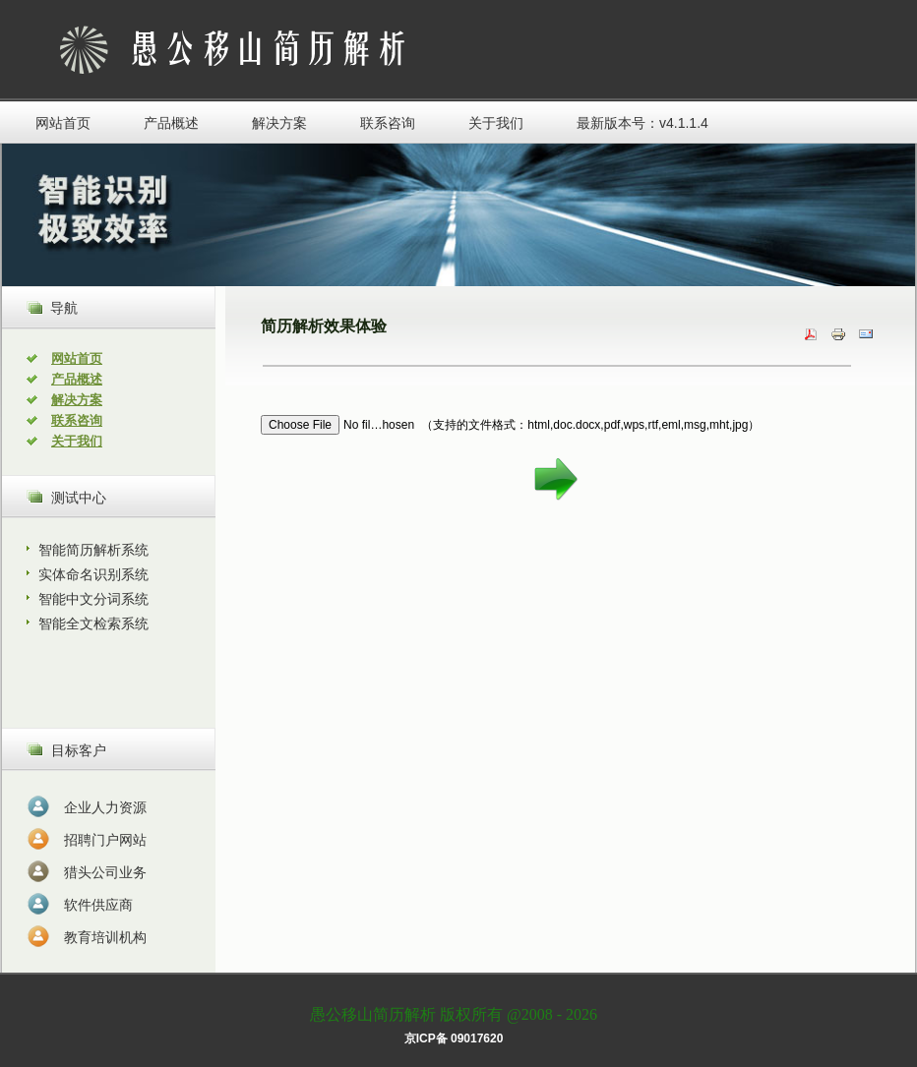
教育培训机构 (105, 937)
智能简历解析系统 (93, 550)
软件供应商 (98, 905)
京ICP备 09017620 (454, 1038)
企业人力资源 (105, 807)
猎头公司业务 (105, 872)
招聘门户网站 (105, 840)
